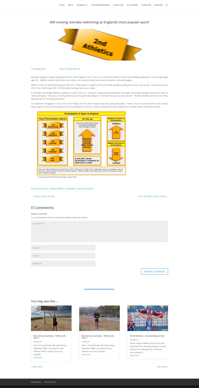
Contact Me (146, 5)
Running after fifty (72, 69)
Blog (61, 69)
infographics (71, 188)
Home (62, 5)
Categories (81, 5)
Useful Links (118, 5)
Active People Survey (95, 77)
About (70, 5)
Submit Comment (154, 271)
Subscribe (158, 5)
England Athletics (57, 188)
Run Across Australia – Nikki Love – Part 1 (98, 336)
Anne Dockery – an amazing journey (147, 335)
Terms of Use (50, 382)
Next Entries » (162, 367)
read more (38, 357)
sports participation (86, 188)
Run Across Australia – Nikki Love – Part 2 (50, 336)
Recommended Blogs (101, 5)
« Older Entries (37, 367)
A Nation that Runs (78, 93)
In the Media (132, 5)
